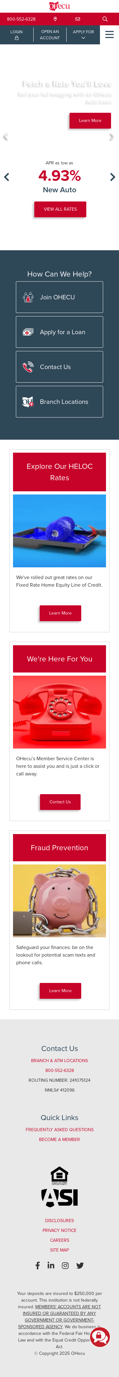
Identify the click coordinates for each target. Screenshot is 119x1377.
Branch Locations (55, 401)
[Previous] (6, 136)
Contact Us (47, 367)
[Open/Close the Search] (105, 19)
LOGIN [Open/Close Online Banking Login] (16, 34)
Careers (59, 1240)
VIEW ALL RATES (60, 209)
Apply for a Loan (54, 332)
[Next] (112, 136)
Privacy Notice (59, 1230)
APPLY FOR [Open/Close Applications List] (83, 32)
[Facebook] (37, 1266)
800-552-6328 (21, 19)
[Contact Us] (78, 19)
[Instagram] (65, 1266)
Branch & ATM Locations (59, 1060)
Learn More (90, 120)
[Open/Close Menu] (109, 34)
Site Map (59, 1250)
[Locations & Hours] (55, 19)
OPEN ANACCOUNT (50, 35)
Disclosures (59, 1220)
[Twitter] (80, 1266)
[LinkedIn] (51, 1266)
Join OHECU (49, 297)
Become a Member (59, 1139)
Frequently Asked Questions (60, 1129)
